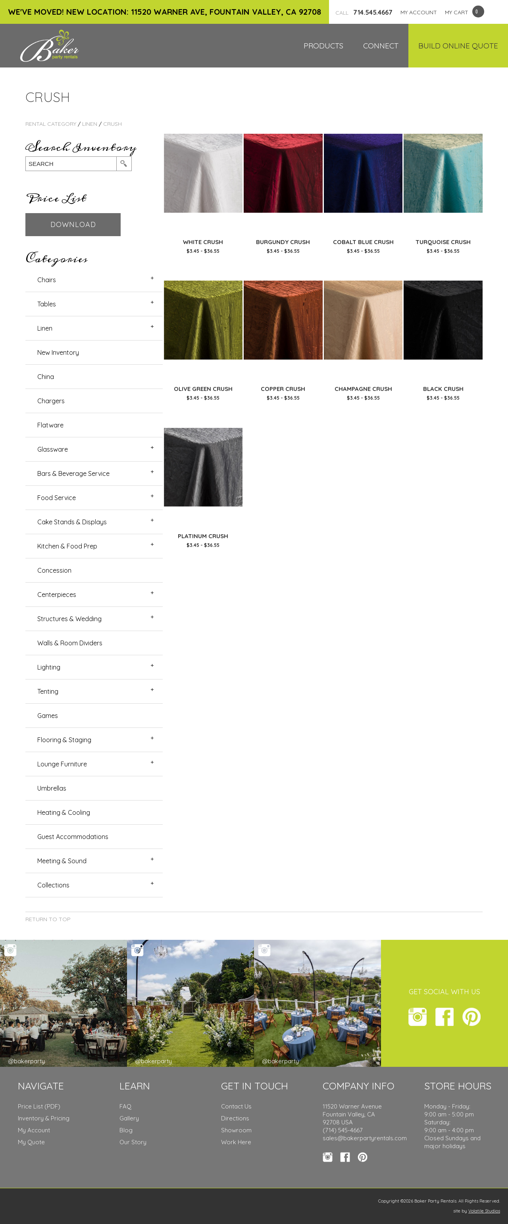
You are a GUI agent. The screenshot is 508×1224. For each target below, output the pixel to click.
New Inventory (58, 352)
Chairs (46, 280)
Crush (112, 123)
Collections (53, 885)
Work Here (236, 1142)
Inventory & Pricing (43, 1118)
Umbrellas (51, 788)
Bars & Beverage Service (73, 473)
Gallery (129, 1118)
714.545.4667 (364, 12)
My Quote (31, 1142)
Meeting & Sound (62, 861)
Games (47, 716)
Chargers (51, 401)
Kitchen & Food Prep (67, 546)
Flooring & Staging (64, 740)
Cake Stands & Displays (72, 522)
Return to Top (48, 919)
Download (73, 224)
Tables (46, 304)
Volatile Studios (484, 1211)
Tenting (47, 691)
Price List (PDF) (39, 1106)
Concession (54, 570)
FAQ (125, 1106)
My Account (34, 1130)
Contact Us (236, 1106)
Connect (380, 45)
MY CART (456, 12)
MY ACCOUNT (418, 12)
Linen (89, 123)
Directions (235, 1118)
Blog (126, 1130)
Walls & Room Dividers (69, 643)
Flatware (50, 425)
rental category (50, 123)
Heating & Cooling (63, 812)
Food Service (56, 498)
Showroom (236, 1130)
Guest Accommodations (72, 837)
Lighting (48, 667)
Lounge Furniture (62, 764)
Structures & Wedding (69, 619)
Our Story (132, 1142)
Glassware (52, 449)
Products (323, 45)
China (45, 377)
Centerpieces (56, 595)
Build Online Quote (458, 45)
